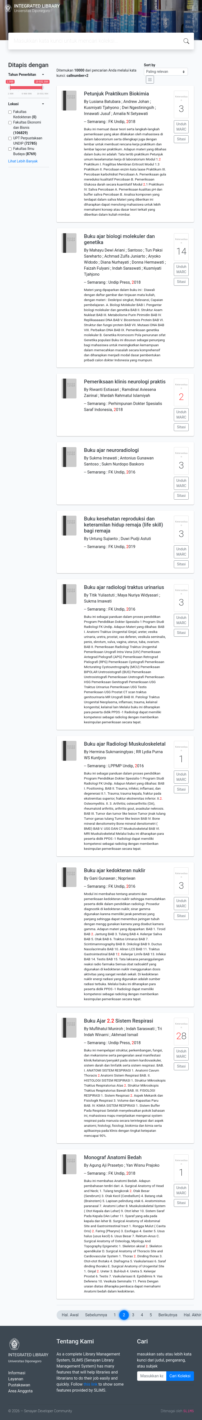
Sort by (149, 65)
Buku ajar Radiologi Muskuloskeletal (125, 744)
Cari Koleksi (180, 1376)
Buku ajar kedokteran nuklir (114, 870)
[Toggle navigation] (191, 8)
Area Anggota (20, 1391)
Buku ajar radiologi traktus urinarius (124, 587)
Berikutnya (167, 1315)
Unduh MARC (181, 126)
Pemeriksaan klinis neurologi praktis (125, 382)
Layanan (15, 1379)
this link (90, 1384)
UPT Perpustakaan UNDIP (27, 140)
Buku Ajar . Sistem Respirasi (118, 1021)
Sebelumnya (96, 1315)
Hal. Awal (70, 1315)
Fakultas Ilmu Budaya (24, 151)
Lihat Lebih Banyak (23, 161)
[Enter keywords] (152, 1376)
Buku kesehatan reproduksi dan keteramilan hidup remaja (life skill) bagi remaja (123, 525)
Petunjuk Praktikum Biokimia (116, 94)
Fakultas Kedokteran (24, 114)
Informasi (16, 1373)
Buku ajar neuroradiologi (111, 450)
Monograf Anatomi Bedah (113, 1157)
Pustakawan (19, 1385)
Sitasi (181, 139)
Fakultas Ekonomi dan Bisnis (27, 127)
